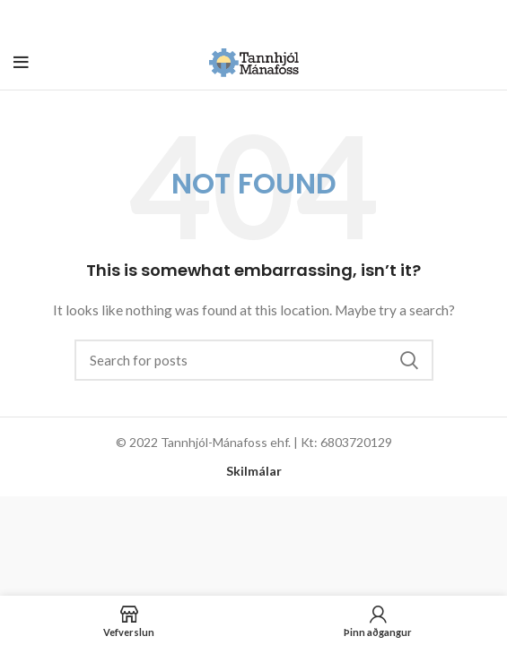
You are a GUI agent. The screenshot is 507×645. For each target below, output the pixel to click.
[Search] (253, 360)
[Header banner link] (226, 18)
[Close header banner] (484, 18)
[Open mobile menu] (21, 63)
